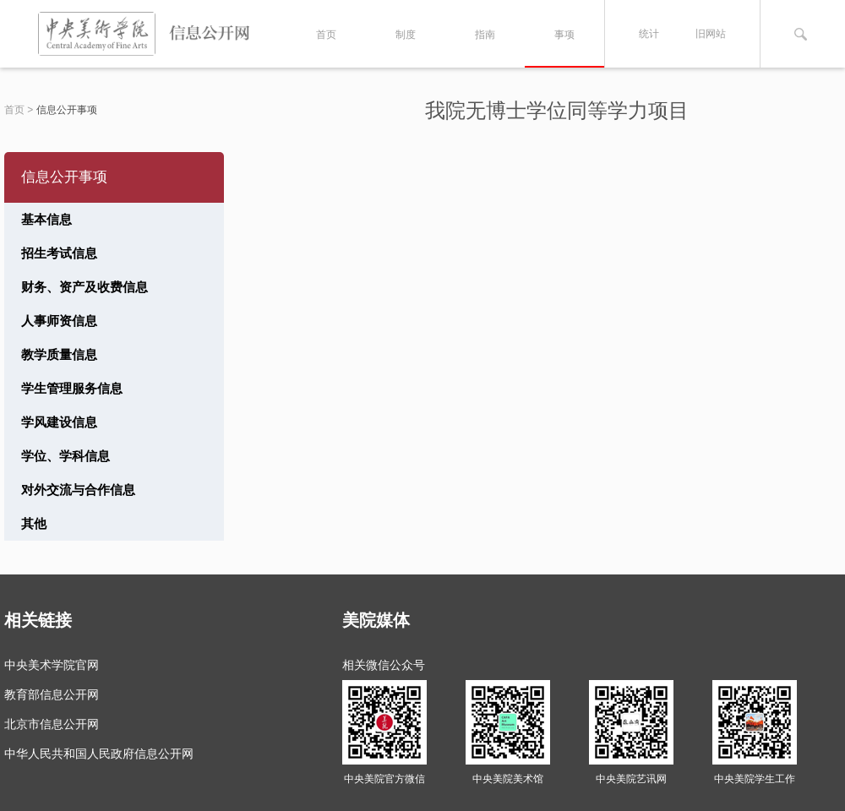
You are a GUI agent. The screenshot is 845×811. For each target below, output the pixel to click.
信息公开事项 (66, 110)
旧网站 (710, 34)
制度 (405, 35)
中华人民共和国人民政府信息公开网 (99, 753)
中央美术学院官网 (51, 665)
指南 (485, 35)
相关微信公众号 (383, 665)
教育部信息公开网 (51, 694)
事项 (564, 35)
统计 (649, 34)
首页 (326, 35)
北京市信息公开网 (51, 724)
